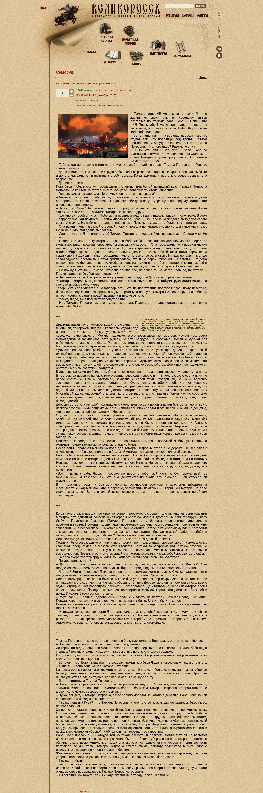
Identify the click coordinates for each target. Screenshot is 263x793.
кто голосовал (124, 90)
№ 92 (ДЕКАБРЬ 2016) (104, 83)
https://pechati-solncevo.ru (160, 321)
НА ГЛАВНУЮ (63, 83)
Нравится (85, 791)
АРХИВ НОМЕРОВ (81, 83)
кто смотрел (106, 90)
